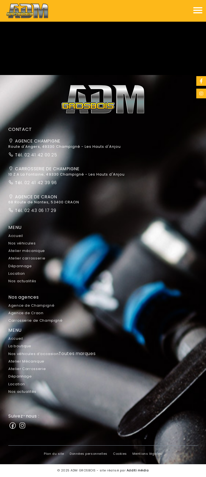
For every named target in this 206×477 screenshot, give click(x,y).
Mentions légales (147, 453)
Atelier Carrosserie (27, 368)
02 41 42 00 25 (40, 155)
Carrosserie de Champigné (35, 320)
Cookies (120, 453)
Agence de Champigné (31, 305)
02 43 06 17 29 (39, 210)
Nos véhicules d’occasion (52, 353)
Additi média (138, 470)
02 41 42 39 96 (40, 183)
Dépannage (20, 266)
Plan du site (54, 453)
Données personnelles (88, 453)
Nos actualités (22, 281)
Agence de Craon (26, 313)
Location (16, 273)
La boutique (19, 346)
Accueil (15, 235)
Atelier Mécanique (26, 361)
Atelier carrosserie (26, 258)
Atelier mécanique (26, 250)
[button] (103, 101)
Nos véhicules (22, 243)
